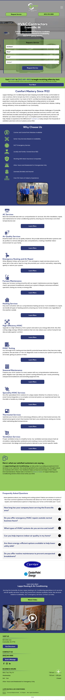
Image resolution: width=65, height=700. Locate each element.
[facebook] (4, 663)
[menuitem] (5, 692)
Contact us (35, 119)
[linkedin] (10, 663)
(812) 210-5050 (8, 656)
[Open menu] (61, 7)
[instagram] (7, 663)
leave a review (38, 472)
